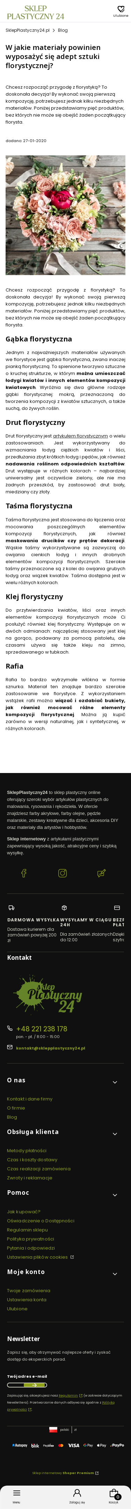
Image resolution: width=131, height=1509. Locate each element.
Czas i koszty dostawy (32, 1159)
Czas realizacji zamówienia (39, 1168)
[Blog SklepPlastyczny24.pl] (101, 874)
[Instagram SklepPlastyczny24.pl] (62, 874)
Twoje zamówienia (29, 1290)
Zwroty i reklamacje (29, 1178)
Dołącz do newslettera (34, 1385)
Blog (63, 30)
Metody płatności (27, 1150)
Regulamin (68, 1395)
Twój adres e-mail (27, 1376)
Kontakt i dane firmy (29, 1099)
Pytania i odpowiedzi (31, 1248)
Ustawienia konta (27, 1299)
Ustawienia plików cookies (38, 1257)
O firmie (16, 1108)
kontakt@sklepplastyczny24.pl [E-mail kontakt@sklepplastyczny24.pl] (50, 1048)
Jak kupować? (24, 1211)
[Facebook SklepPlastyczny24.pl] (24, 874)
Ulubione (17, 1308)
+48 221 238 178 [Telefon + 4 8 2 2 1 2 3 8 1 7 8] (41, 1029)
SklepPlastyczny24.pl (28, 30)
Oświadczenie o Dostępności (40, 1220)
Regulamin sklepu (27, 1230)
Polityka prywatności (30, 1239)
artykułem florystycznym (80, 436)
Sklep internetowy (63, 1473)
